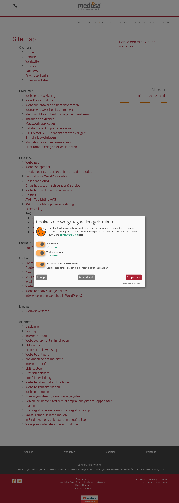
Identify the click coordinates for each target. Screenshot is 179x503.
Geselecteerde (86, 277)
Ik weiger (41, 277)
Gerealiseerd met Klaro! (132, 283)
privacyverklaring (69, 234)
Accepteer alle (134, 277)
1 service (52, 246)
